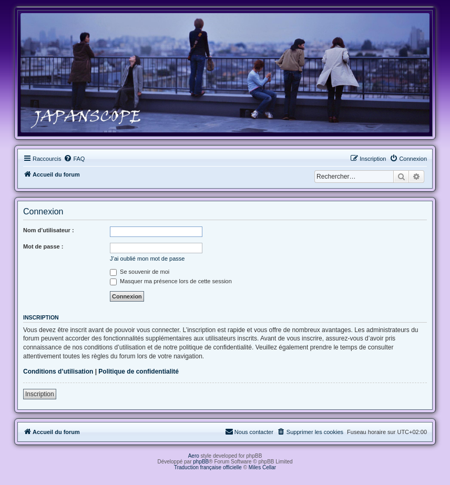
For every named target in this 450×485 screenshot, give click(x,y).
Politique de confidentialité (138, 371)
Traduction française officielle (208, 467)
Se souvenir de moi (139, 272)
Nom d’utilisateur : (48, 230)
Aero (193, 456)
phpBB (201, 462)
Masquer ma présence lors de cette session (171, 281)
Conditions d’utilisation (58, 371)
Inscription (39, 394)
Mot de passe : (43, 246)
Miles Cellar (262, 467)
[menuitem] (74, 158)
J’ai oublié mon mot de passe (147, 258)
